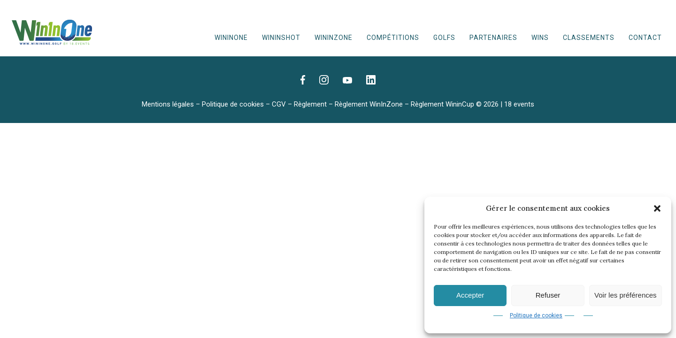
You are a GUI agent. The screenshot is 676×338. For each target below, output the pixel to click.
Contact (645, 37)
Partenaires (493, 37)
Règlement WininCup (442, 104)
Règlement (310, 104)
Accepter (470, 295)
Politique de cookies (536, 315)
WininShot (281, 37)
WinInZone (334, 37)
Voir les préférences (625, 295)
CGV (279, 104)
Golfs (444, 37)
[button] (657, 208)
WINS (540, 37)
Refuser (548, 295)
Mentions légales (168, 104)
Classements (589, 37)
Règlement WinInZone (369, 104)
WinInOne (231, 37)
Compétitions (393, 37)
